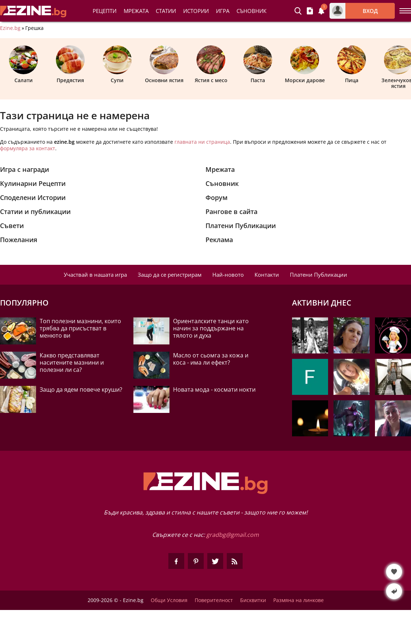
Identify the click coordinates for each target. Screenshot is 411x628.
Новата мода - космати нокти (214, 389)
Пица (351, 64)
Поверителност (214, 600)
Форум (216, 197)
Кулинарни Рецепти (33, 183)
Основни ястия (164, 64)
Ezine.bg (10, 28)
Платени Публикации (241, 225)
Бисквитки (253, 600)
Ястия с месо (211, 64)
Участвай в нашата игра (95, 274)
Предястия (70, 64)
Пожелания (18, 239)
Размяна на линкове (298, 600)
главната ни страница (202, 141)
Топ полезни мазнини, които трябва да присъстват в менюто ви (80, 328)
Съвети (12, 225)
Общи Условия (169, 600)
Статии (166, 10)
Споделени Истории (33, 197)
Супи (117, 64)
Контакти (267, 274)
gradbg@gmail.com (232, 535)
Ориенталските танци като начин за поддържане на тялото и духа (211, 328)
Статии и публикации (35, 211)
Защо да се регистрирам (170, 274)
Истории (196, 10)
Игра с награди (24, 169)
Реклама (219, 239)
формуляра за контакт (27, 148)
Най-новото (228, 274)
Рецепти (104, 10)
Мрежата (220, 169)
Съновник (251, 10)
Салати (23, 64)
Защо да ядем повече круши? (81, 389)
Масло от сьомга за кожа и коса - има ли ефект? (210, 359)
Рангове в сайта (231, 211)
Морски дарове (305, 64)
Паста (257, 64)
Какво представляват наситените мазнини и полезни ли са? (72, 362)
